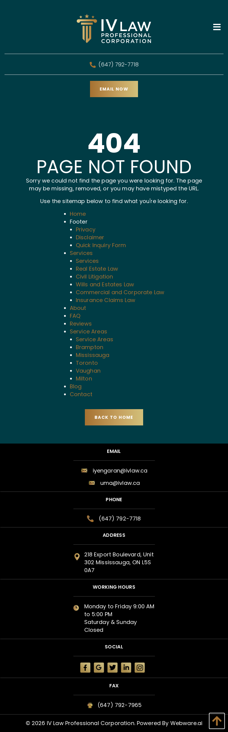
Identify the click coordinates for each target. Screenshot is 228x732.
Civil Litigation (94, 276)
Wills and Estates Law (105, 284)
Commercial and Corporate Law (120, 292)
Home (78, 214)
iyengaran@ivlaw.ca (120, 470)
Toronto (87, 363)
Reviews (81, 323)
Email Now (114, 89)
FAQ (75, 316)
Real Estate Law (97, 268)
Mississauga (93, 355)
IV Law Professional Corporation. (91, 723)
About (78, 308)
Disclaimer (90, 237)
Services (81, 253)
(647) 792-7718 (114, 64)
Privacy (85, 229)
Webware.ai (186, 723)
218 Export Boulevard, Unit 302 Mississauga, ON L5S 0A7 (119, 562)
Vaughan (88, 370)
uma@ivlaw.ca (120, 482)
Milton (84, 378)
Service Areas (88, 331)
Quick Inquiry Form (101, 245)
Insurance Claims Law (105, 300)
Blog (76, 386)
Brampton (89, 347)
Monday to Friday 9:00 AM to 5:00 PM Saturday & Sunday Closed (119, 618)
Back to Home (114, 417)
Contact (81, 394)
